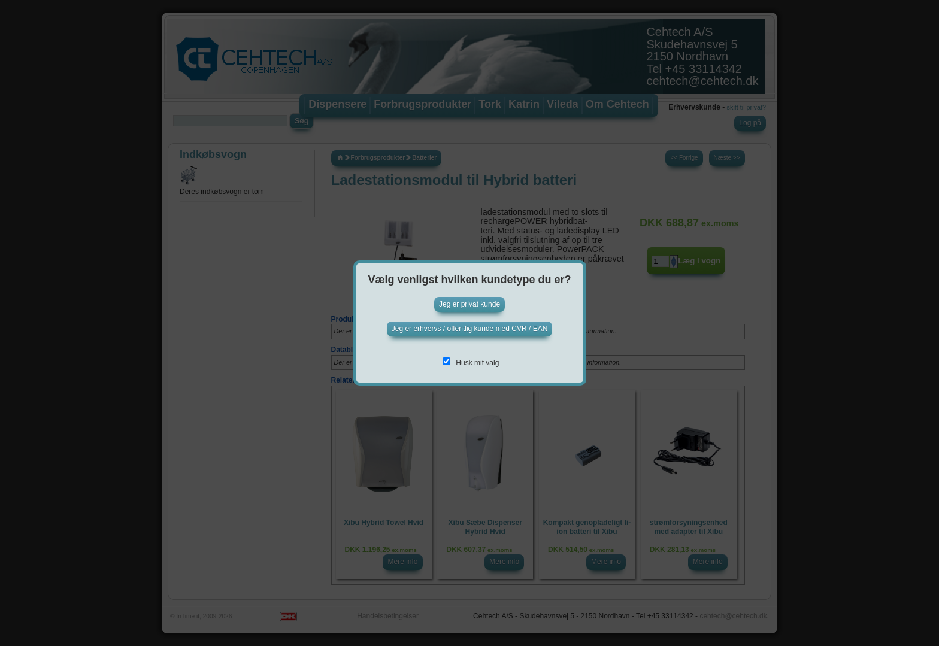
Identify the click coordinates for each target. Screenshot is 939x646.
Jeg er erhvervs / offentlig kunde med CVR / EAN (470, 328)
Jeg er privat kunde (469, 304)
